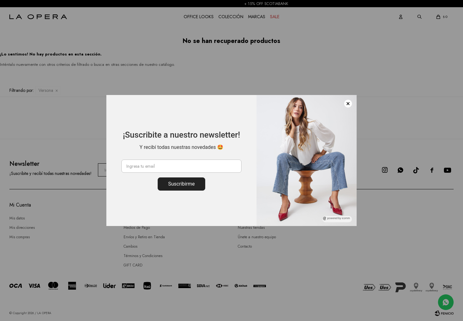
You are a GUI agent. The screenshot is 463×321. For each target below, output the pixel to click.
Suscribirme (181, 184)
